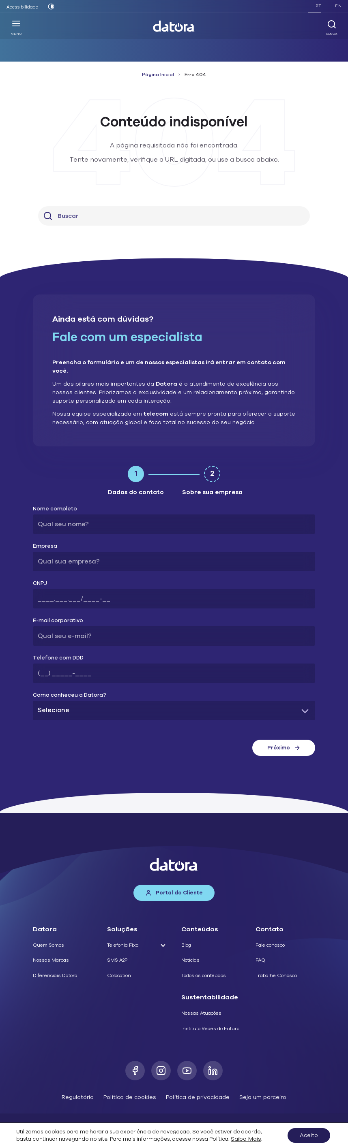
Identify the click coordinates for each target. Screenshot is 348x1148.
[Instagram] (161, 1070)
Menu (16, 27)
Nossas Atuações (201, 1013)
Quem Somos (48, 945)
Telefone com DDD (58, 658)
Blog (186, 945)
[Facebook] (135, 1070)
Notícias (190, 960)
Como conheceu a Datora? (69, 695)
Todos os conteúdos (203, 975)
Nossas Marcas (51, 960)
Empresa (45, 546)
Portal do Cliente (174, 892)
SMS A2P (117, 960)
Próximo (284, 747)
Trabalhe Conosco (276, 975)
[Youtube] (187, 1070)
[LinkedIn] (213, 1070)
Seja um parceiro (262, 1097)
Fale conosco (270, 945)
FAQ (260, 960)
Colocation (119, 975)
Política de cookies (129, 1097)
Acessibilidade (22, 7)
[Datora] (174, 26)
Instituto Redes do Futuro (210, 1028)
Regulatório (78, 1097)
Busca (332, 27)
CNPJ (40, 583)
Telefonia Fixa (123, 945)
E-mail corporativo (58, 620)
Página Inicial (158, 74)
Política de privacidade (198, 1097)
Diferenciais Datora (55, 975)
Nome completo (55, 509)
